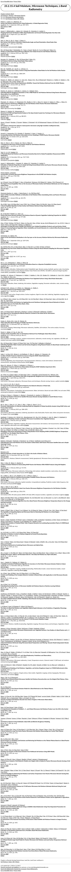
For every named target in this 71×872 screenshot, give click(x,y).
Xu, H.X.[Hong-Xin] (35, 497)
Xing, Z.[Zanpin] (27, 816)
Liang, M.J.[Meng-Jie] (6, 838)
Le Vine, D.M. (9, 354)
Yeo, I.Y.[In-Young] (61, 652)
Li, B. (15, 475)
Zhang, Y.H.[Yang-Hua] (46, 299)
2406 (7, 811)
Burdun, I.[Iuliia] (5, 520)
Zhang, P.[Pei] (13, 818)
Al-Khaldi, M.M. (5, 288)
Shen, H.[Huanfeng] (26, 182)
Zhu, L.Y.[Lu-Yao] (49, 542)
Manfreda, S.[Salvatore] (19, 441)
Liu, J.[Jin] (57, 428)
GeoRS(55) (3, 266)
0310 (10, 26)
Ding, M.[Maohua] (38, 796)
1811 (7, 359)
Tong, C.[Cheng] (5, 542)
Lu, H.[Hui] (36, 247)
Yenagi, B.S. (56, 597)
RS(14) (2, 690)
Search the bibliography (7, 869)
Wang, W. (25, 262)
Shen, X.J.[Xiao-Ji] (5, 652)
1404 (9, 129)
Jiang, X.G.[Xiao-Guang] (54, 204)
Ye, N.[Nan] (26, 652)
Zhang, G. (23, 40)
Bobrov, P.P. (14, 236)
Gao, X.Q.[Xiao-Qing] (22, 573)
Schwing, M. (11, 111)
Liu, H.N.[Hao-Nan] (6, 783)
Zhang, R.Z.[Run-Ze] (6, 759)
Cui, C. (12, 486)
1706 (7, 267)
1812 (7, 400)
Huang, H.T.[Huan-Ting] (19, 343)
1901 (7, 411)
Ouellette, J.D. (10, 69)
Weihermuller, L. (11, 31)
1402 (7, 55)
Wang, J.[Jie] (4, 677)
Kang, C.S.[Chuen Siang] (7, 616)
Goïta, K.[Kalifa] (40, 542)
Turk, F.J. (3, 152)
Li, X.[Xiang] (21, 430)
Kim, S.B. (3, 69)
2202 (7, 692)
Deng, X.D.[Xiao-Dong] (39, 553)
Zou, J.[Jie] (52, 510)
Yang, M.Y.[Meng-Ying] (61, 542)
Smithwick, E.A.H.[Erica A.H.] (43, 441)
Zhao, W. (7, 463)
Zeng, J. (7, 404)
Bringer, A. (17, 354)
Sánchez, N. (20, 463)
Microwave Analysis (19, 15)
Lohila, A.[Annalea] (39, 520)
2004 (7, 493)
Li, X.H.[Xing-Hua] (30, 729)
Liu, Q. (6, 384)
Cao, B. (17, 384)
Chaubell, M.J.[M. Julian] (29, 665)
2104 (7, 611)
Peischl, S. (3, 332)
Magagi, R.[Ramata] (30, 542)
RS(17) (2, 843)
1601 (7, 199)
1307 (7, 45)
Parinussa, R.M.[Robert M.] (39, 182)
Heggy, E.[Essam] (35, 770)
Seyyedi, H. (4, 133)
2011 (7, 567)
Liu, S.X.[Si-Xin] (5, 532)
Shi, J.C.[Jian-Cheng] (16, 247)
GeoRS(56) (3, 335)
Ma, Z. (11, 475)
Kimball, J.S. (13, 213)
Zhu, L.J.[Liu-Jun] (12, 654)
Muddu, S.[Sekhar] (33, 594)
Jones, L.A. (20, 213)
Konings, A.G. (12, 417)
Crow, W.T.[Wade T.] (14, 182)
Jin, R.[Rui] (14, 430)
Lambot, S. (42, 31)
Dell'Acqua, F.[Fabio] (27, 628)
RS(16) (2, 799)
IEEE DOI (3, 36)
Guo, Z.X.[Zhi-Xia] (30, 430)
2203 (7, 703)
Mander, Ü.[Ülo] (36, 521)
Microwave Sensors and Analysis (14, 17)
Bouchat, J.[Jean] (26, 718)
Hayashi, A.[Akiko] (42, 665)
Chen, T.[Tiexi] (4, 223)
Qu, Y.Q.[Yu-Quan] (6, 428)
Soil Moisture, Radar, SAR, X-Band (15, 19)
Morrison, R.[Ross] (18, 595)
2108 (7, 658)
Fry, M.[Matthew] (28, 595)
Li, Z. (16, 404)
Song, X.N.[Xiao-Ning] (14, 204)
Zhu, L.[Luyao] (4, 553)
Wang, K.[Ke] (66, 553)
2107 (7, 647)
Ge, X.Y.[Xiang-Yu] (33, 510)
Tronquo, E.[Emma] (6, 718)
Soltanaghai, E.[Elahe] (47, 829)
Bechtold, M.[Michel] (16, 520)
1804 (7, 379)
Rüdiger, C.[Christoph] (29, 122)
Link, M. (51, 417)
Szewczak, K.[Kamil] (6, 805)
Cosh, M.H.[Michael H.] (43, 616)
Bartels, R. (20, 475)
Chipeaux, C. (16, 395)
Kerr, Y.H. (20, 332)
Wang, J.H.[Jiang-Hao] (20, 374)
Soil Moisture (4, 15)
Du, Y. (13, 384)
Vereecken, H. (35, 31)
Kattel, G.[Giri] (60, 696)
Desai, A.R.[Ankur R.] (62, 520)
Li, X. (6, 262)
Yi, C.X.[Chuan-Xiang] (6, 816)
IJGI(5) (2, 207)
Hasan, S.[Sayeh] (5, 122)
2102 (7, 602)
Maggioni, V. (28, 133)
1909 (7, 447)
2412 (7, 824)
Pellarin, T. (3, 22)
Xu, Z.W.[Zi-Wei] (8, 300)
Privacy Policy (17, 1)
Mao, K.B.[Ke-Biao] (18, 838)
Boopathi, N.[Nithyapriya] (48, 652)
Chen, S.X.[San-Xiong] (19, 729)
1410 (7, 159)
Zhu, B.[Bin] (4, 204)
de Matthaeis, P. (24, 354)
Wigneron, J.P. (17, 22)
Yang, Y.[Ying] (4, 750)
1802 (7, 337)
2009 (7, 528)
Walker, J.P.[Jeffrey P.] (17, 652)
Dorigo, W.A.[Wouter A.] (56, 639)
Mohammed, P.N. (21, 102)
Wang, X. (29, 404)
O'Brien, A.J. (20, 288)
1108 (7, 36)
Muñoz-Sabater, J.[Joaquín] (8, 173)
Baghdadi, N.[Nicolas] (49, 718)
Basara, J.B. (18, 143)
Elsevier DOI (4, 129)
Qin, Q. (12, 40)
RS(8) (2, 229)
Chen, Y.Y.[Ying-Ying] (55, 616)
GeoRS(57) (3, 291)
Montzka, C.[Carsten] (16, 122)
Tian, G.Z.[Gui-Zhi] (17, 796)
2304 (7, 766)
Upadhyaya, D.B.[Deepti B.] (8, 594)
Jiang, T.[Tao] (27, 849)
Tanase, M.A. (31, 80)
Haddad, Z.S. (14, 152)
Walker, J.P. (11, 80)
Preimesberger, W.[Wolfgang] (13, 641)
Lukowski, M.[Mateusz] (18, 805)
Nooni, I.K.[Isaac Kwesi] (56, 783)
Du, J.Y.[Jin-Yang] (5, 213)
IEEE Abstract (4, 26)
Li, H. (9, 384)
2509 (7, 854)
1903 (7, 436)
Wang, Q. (13, 463)
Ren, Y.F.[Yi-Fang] (48, 816)
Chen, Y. (29, 374)
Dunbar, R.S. (46, 275)
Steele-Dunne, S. (23, 193)
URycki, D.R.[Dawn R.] (27, 606)
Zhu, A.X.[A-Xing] (48, 796)
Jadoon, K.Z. (19, 31)
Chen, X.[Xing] (36, 223)
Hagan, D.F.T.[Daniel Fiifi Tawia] (32, 696)
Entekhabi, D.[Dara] (39, 628)
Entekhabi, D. (12, 59)
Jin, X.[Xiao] (4, 573)
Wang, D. (29, 143)
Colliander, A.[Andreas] (44, 343)
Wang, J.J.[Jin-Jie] (44, 510)
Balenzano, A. (20, 275)
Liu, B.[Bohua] (24, 510)
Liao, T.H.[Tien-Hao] (32, 343)
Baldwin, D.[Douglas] (6, 441)
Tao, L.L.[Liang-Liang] (12, 698)
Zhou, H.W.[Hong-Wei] (59, 816)
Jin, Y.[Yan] (3, 374)
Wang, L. (6, 475)
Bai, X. (2, 404)
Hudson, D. (53, 102)
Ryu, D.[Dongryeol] (41, 80)
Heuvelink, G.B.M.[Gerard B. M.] (41, 374)
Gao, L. (3, 562)
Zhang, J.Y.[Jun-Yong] (61, 510)
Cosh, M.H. (61, 275)
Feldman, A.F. (16, 562)
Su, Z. (39, 404)
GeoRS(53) (3, 62)
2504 (7, 845)
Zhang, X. (29, 475)
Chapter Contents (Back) (7, 14)
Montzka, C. (45, 417)
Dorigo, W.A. (10, 321)
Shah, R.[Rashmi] (17, 665)
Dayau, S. (10, 395)
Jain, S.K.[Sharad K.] (39, 597)
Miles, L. (58, 102)
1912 (7, 457)
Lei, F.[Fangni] (4, 182)
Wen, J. (25, 404)
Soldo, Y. (3, 354)
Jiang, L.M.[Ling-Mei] (58, 299)
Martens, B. (4, 91)
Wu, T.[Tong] (20, 818)
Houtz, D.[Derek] (26, 829)
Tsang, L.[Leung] (27, 50)
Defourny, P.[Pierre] (37, 718)
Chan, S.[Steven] (16, 759)
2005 (7, 515)
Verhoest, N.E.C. (33, 91)
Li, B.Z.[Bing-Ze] (61, 497)
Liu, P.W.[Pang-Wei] (34, 193)
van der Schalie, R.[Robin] (8, 639)
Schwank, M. (26, 31)
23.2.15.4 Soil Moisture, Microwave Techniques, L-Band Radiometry (35, 7)
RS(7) (2, 176)
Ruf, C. (35, 102)
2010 (7, 548)
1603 (7, 370)
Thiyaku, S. (9, 595)
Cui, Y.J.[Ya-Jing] (12, 584)
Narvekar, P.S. (4, 59)
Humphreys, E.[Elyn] (50, 520)
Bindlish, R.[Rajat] (27, 759)
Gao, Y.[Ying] (12, 81)
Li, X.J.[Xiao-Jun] (17, 816)
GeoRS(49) (3, 34)
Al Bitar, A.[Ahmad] (57, 594)
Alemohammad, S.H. (29, 417)
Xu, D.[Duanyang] (13, 677)
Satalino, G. (33, 275)
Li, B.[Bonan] (4, 606)
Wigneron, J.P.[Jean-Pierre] (32, 818)
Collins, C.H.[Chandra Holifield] (15, 617)
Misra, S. (16, 365)
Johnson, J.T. (24, 69)
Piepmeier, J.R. (5, 102)
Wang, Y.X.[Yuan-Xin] (32, 532)
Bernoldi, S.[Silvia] (16, 628)
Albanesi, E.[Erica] (6, 628)
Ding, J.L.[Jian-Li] (15, 510)
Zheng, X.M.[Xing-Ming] (7, 497)
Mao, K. (8, 40)
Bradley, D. (30, 102)
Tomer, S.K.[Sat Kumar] (44, 594)
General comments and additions (10, 867)
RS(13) (2, 587)
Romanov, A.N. (5, 452)
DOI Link (3, 177)
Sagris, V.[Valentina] (27, 520)
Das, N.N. (38, 417)
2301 (7, 558)
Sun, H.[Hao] (4, 584)
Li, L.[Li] (8, 152)
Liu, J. (2, 384)
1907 (7, 293)
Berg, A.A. (13, 277)
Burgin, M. (36, 50)
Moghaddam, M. (18, 50)
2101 (7, 589)
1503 (7, 64)
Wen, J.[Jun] (15, 739)
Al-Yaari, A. (4, 395)
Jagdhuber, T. (4, 417)
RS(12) (2, 504)
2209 (7, 745)
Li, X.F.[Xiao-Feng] (19, 499)
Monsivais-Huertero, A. (7, 193)
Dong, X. (35, 404)
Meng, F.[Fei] (52, 838)
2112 (7, 671)
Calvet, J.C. (10, 22)
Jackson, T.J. (18, 80)
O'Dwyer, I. (30, 365)
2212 (7, 755)
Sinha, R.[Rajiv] (18, 707)
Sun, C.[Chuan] (32, 204)
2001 (7, 469)
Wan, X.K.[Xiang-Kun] (6, 849)
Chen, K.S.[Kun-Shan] (14, 750)
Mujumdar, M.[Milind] (57, 595)
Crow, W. (16, 321)
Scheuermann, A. (19, 111)
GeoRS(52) (3, 53)
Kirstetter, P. (21, 133)
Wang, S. (19, 262)
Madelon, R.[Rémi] (27, 641)
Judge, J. (16, 193)
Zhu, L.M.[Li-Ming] (6, 796)
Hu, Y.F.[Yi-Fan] (45, 783)
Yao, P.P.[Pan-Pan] (6, 247)
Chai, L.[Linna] (12, 299)
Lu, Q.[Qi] (12, 532)
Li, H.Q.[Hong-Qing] (20, 532)
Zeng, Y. (20, 404)
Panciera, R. (4, 80)
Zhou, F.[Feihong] (13, 784)
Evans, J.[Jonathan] (21, 594)
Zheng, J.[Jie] (39, 430)
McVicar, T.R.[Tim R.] (14, 223)
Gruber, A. (3, 321)
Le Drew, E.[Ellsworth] (34, 311)
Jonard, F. (3, 31)
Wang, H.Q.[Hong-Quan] (17, 542)
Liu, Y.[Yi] (32, 698)
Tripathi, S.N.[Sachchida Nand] (42, 595)
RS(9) (2, 251)
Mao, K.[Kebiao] (5, 770)
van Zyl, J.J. (17, 69)
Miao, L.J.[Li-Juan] (24, 698)
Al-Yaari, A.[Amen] (45, 247)
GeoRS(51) (3, 44)
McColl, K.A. (19, 417)
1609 (7, 209)
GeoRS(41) (3, 25)
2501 (7, 833)
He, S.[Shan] (58, 553)
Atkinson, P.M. (55, 374)
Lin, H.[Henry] (30, 441)
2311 (7, 791)
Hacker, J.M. (20, 81)
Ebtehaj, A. (23, 562)
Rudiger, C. (64, 80)
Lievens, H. (11, 91)
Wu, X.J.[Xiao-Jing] (6, 687)
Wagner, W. (23, 321)
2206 (7, 734)
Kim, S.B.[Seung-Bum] (7, 50)
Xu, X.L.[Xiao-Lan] (44, 50)
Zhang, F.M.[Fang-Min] (11, 225)
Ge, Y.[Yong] (10, 374)
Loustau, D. (39, 395)
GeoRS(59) (3, 621)
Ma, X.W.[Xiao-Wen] (17, 696)
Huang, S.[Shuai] (5, 510)
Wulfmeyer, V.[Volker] (46, 311)
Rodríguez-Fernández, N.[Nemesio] (39, 639)
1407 (7, 138)
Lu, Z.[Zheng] (4, 299)
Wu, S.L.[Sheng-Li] (30, 617)
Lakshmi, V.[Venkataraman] (39, 759)
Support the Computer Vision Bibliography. (26, 869)
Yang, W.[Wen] (12, 573)
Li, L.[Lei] (54, 497)
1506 (7, 177)
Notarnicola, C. (12, 262)
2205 (7, 714)
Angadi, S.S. (49, 597)
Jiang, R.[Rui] (24, 750)
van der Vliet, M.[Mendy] (22, 639)
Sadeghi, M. (8, 562)
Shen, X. (3, 40)
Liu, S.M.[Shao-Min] (22, 299)
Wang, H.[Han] (14, 770)
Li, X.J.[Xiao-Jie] (9, 499)
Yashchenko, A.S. (5, 236)
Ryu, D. (15, 332)
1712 (7, 326)
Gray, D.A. (24, 80)
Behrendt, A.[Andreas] (21, 311)
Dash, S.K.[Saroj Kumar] (7, 707)
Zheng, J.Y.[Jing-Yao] (51, 617)
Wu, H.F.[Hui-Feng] (27, 796)
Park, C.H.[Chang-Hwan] (7, 311)
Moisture (11, 15)
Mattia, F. (27, 275)
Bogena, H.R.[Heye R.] (53, 122)
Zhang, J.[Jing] (48, 729)
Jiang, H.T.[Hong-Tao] (6, 729)
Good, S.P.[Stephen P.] (14, 606)
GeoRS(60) (3, 670)
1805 (7, 349)
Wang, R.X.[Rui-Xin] (41, 204)
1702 (7, 253)
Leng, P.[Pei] (23, 204)
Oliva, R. (32, 354)
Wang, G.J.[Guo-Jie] (26, 223)
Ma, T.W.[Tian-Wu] (59, 796)
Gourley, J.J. (40, 133)
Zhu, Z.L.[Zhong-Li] (16, 428)
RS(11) (2, 434)
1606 (7, 75)
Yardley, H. (57, 80)
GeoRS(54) (3, 73)
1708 (7, 258)
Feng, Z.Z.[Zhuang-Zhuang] (22, 497)
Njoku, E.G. (53, 50)
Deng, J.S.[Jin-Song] (6, 543)
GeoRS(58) (3, 468)
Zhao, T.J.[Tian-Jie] (28, 247)
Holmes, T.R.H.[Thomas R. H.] (56, 182)
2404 (7, 800)
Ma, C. (2, 262)
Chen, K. (12, 404)
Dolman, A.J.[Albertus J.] (25, 225)
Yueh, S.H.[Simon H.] (6, 665)
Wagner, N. (4, 111)
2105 (7, 635)
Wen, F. (3, 463)
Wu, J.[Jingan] (40, 729)
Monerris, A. (50, 80)
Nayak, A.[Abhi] (16, 829)
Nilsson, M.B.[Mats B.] (7, 521)
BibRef (2, 28)
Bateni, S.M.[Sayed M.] (57, 770)
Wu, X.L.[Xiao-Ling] (35, 652)
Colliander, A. (18, 91)
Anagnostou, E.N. (12, 133)
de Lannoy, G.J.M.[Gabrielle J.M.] (23, 521)
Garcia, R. (46, 102)
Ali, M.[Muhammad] (41, 122)
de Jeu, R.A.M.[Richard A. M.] (49, 223)
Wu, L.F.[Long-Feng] (58, 729)
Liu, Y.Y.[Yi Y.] (61, 223)
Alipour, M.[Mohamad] (60, 829)
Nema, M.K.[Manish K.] (27, 597)
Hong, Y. (17, 40)
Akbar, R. (56, 417)
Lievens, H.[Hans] (16, 718)
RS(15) (2, 556)
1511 (7, 188)
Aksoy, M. (40, 102)
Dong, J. (35, 475)
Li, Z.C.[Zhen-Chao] (34, 573)
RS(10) (2, 348)
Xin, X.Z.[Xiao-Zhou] (37, 816)
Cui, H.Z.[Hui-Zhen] (34, 299)
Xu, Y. (2, 475)
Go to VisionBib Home (7, 1)
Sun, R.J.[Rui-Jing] (40, 617)
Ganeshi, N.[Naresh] (14, 597)
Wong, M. (64, 102)
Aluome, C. (24, 395)
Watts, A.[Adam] (35, 829)
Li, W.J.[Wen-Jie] (13, 553)
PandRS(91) (4, 127)
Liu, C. (25, 475)
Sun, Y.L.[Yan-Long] (46, 497)
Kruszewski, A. (31, 395)
